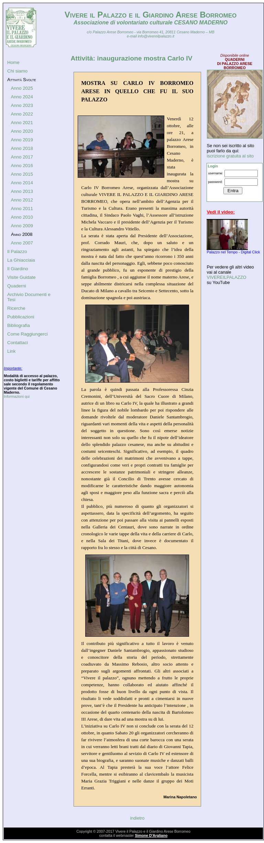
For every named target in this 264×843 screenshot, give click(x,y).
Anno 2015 (22, 174)
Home (13, 62)
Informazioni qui (17, 396)
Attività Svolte (21, 79)
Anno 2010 (22, 217)
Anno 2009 (22, 225)
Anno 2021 (22, 122)
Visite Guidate (21, 277)
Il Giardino (17, 268)
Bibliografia (18, 325)
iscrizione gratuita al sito (230, 155)
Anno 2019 (22, 139)
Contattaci (17, 342)
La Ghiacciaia (21, 260)
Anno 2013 (22, 191)
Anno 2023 (22, 105)
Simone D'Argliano (151, 835)
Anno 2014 (22, 182)
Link (11, 351)
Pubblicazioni (20, 316)
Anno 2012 (22, 199)
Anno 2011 (22, 208)
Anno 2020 (22, 131)
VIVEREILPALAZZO (226, 277)
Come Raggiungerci (27, 334)
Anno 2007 (22, 242)
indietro (137, 818)
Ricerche (16, 308)
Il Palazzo (17, 251)
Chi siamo (17, 71)
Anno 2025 (22, 88)
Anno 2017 (22, 157)
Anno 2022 (22, 114)
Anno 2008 (21, 234)
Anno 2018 (22, 148)
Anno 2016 (22, 165)
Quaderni (16, 285)
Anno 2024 (22, 96)
